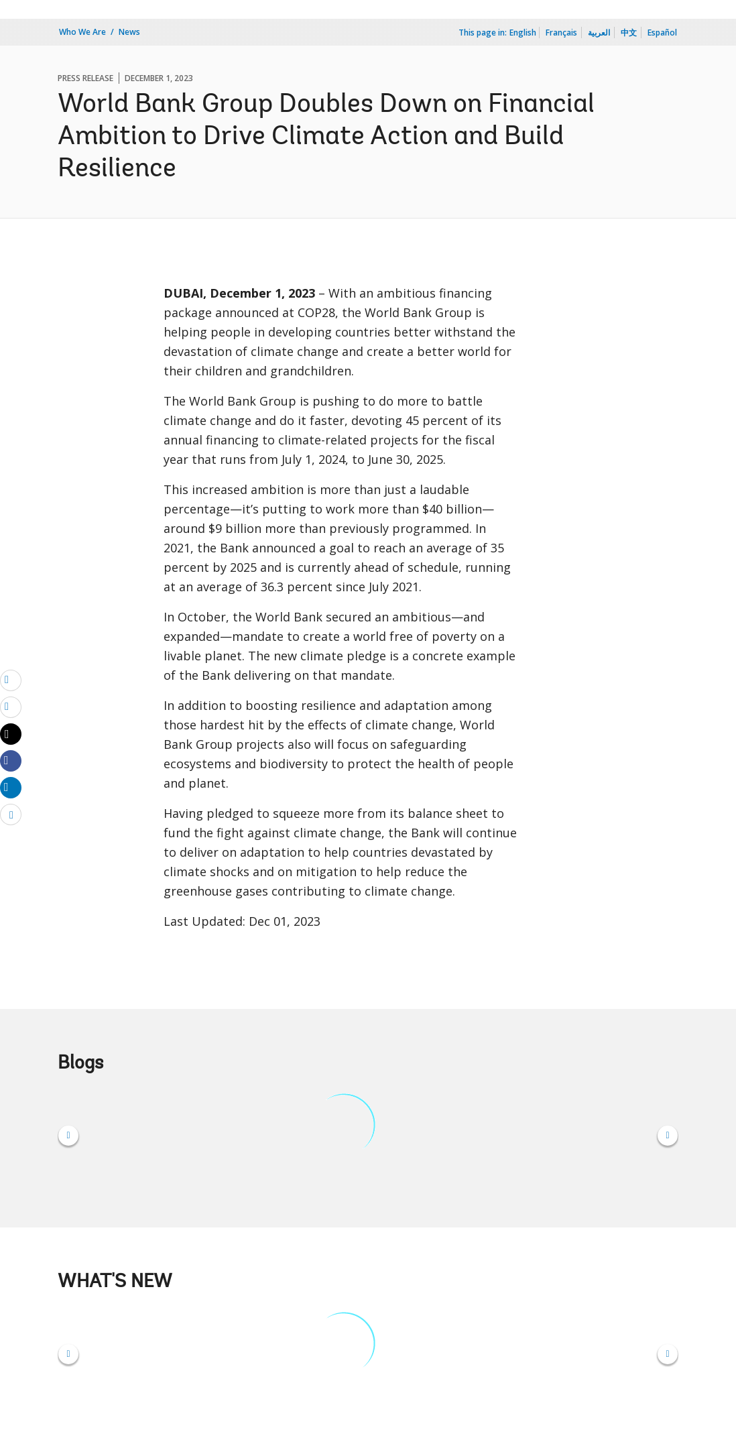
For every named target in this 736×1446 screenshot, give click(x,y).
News (129, 32)
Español (662, 32)
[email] (11, 679)
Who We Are (82, 32)
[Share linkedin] (10, 787)
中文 (629, 32)
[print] (11, 706)
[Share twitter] (11, 734)
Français (561, 32)
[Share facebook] (10, 760)
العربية (599, 32)
